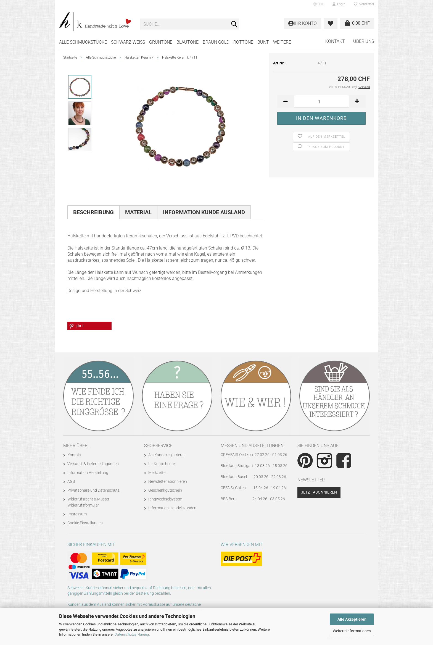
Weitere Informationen (352, 631)
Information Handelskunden (172, 508)
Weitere (282, 42)
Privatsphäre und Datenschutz (93, 490)
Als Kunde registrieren (167, 455)
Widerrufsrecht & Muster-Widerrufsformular (88, 502)
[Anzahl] (321, 101)
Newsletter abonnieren (167, 481)
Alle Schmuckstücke (83, 42)
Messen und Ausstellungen (252, 445)
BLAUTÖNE (187, 42)
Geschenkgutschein (165, 490)
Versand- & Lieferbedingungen (93, 464)
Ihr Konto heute (161, 464)
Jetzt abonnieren (319, 492)
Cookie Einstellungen (85, 523)
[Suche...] (234, 24)
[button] (318, 4)
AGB (71, 481)
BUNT (263, 42)
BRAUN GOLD (216, 42)
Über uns (363, 41)
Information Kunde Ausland (204, 212)
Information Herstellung (87, 472)
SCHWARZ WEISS (128, 42)
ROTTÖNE (243, 42)
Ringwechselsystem (165, 499)
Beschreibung (93, 212)
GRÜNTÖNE (160, 42)
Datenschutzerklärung (132, 634)
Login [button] (338, 4)
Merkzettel (364, 4)
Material (138, 212)
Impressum (77, 514)
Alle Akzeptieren (351, 619)
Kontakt (335, 41)
